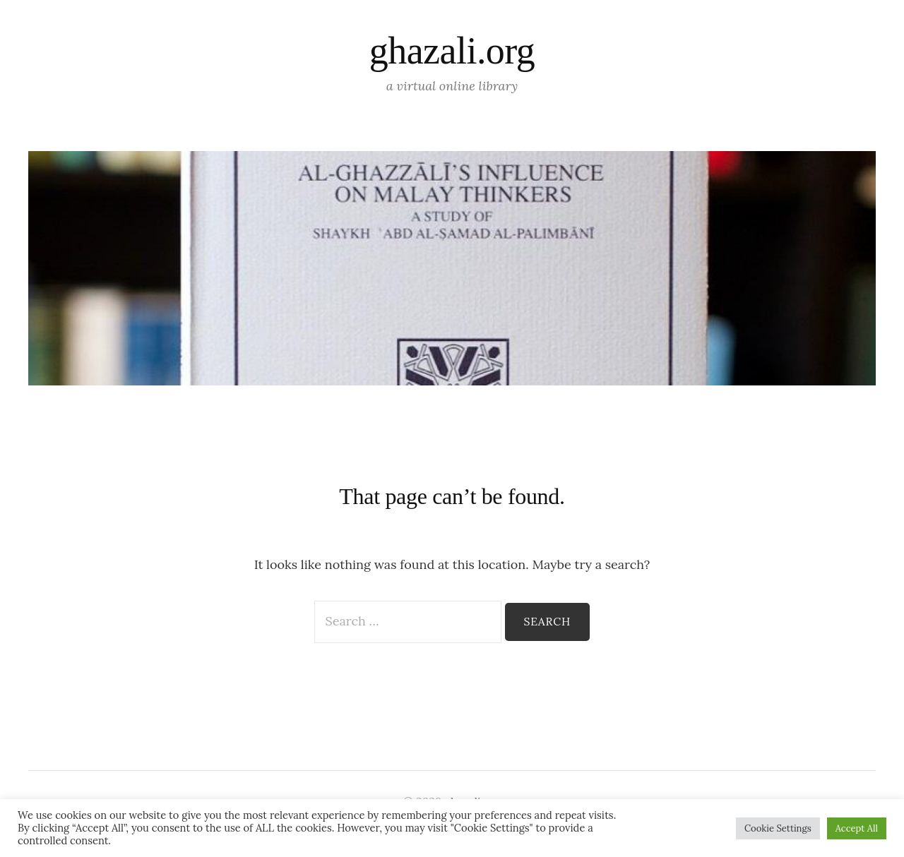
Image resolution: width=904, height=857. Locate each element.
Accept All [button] (856, 828)
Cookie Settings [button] (777, 828)
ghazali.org (452, 51)
